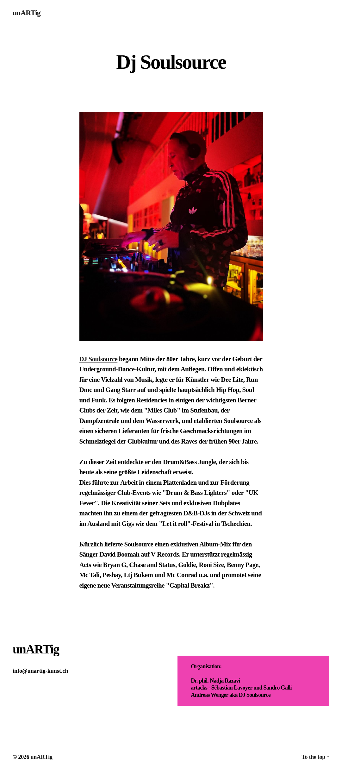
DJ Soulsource (98, 359)
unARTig (26, 12)
